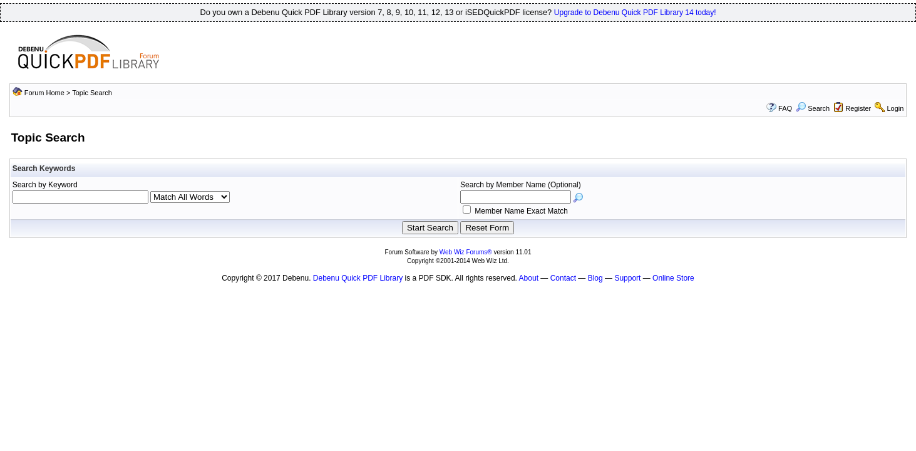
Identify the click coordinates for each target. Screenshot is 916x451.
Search (813, 108)
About (528, 278)
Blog (595, 278)
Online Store (673, 278)
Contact (563, 278)
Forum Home (44, 92)
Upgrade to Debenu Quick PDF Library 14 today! (635, 12)
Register (858, 108)
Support (627, 278)
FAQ (785, 108)
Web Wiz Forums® (466, 252)
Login (895, 108)
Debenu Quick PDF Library (358, 278)
